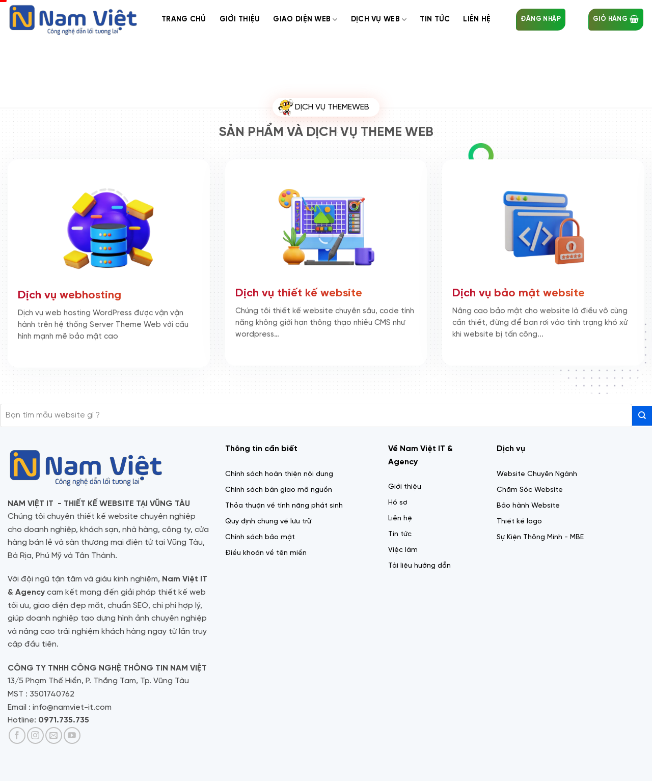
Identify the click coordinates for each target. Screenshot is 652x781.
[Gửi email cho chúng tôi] (53, 735)
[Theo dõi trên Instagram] (35, 735)
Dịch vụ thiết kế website (298, 292)
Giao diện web (305, 19)
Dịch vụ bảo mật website (518, 292)
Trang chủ (183, 19)
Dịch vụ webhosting (69, 294)
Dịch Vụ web (379, 19)
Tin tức (435, 19)
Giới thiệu (240, 19)
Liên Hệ (477, 19)
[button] (540, 20)
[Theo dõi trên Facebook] (17, 735)
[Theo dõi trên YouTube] (72, 735)
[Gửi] (642, 416)
